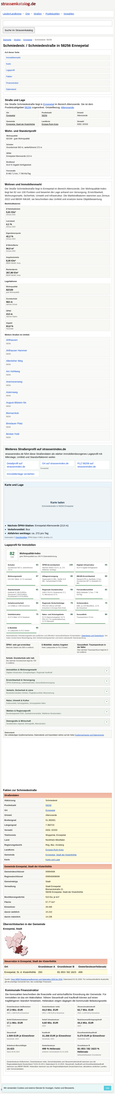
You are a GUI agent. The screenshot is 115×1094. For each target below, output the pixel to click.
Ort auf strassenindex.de (55, 463)
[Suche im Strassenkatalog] (57, 23)
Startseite (7, 40)
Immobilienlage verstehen (20, 473)
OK (107, 1088)
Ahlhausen (12, 340)
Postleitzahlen (53, 13)
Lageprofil (10, 70)
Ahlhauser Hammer (16, 350)
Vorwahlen (69, 13)
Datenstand (11, 89)
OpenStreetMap (21, 537)
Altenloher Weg (14, 360)
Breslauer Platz (14, 423)
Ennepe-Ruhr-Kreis (50, 124)
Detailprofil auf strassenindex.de (16, 465)
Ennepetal (27, 40)
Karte (8, 64)
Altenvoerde (67, 107)
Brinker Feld (12, 434)
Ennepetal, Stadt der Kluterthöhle (20, 124)
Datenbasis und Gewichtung (93, 636)
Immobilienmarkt (13, 57)
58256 (28, 107)
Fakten (9, 76)
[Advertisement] (57, 762)
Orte (27, 13)
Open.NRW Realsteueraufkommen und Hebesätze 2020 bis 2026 (36, 979)
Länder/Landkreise (12, 13)
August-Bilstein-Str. (16, 402)
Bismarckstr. (12, 413)
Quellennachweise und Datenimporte (89, 735)
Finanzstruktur (12, 83)
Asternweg (12, 392)
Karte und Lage (53, 859)
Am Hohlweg (13, 371)
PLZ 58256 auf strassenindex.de (86, 465)
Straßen (38, 13)
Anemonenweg (14, 381)
